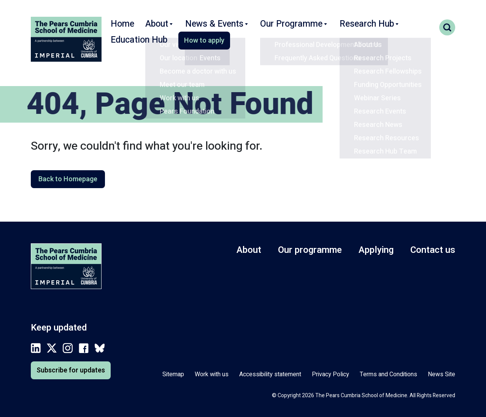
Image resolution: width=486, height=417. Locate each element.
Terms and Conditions (388, 374)
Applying (376, 250)
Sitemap (173, 374)
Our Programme (272, 28)
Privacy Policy (330, 374)
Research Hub (338, 28)
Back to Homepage (67, 179)
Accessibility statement (270, 374)
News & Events (206, 28)
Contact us (432, 250)
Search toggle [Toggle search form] (447, 27)
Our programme (310, 250)
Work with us (212, 374)
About (155, 28)
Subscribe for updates (71, 370)
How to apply (136, 48)
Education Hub (398, 28)
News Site (441, 374)
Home (121, 28)
